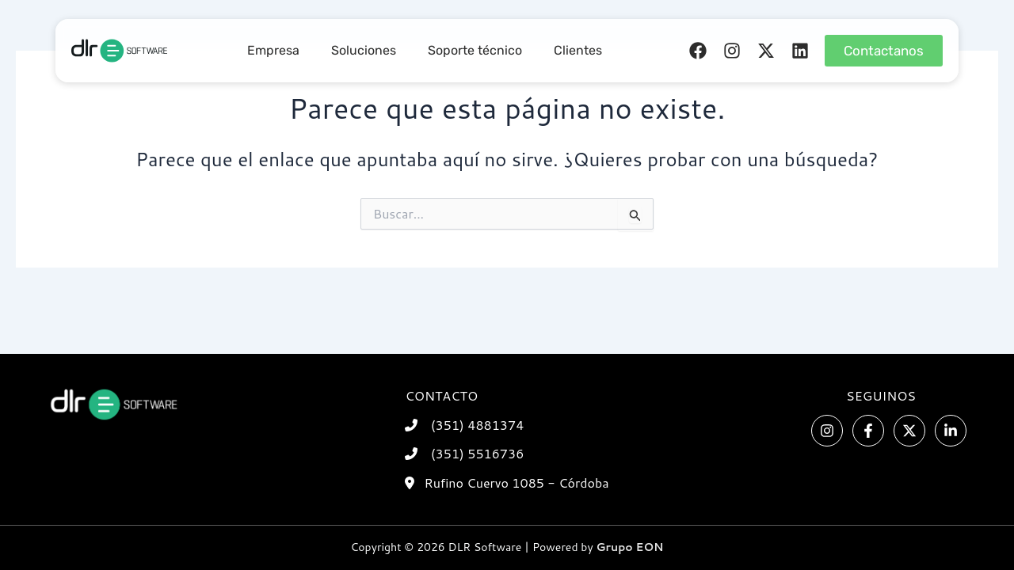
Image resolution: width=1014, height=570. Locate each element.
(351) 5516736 (477, 453)
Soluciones (363, 50)
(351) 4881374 (477, 425)
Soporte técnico (475, 50)
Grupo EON (630, 547)
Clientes (578, 50)
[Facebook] (868, 430)
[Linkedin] (950, 430)
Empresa (273, 50)
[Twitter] (909, 430)
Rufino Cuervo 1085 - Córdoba (516, 482)
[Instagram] (827, 430)
